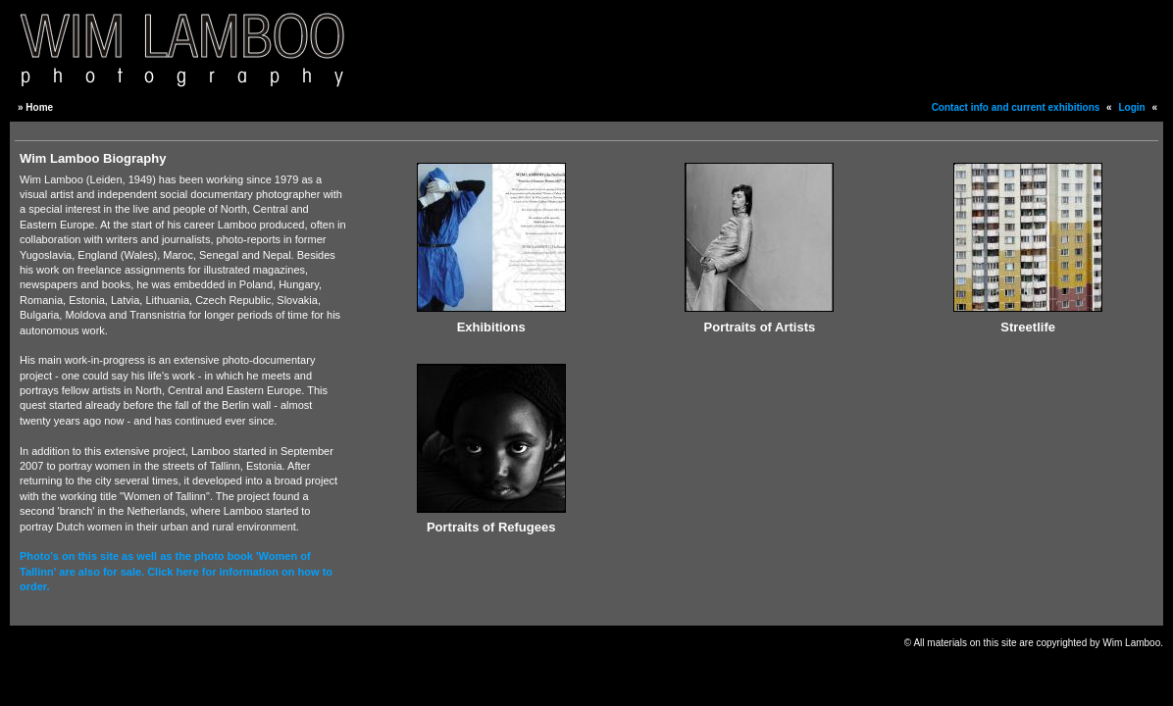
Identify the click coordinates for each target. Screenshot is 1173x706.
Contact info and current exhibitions (1016, 107)
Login (1131, 107)
